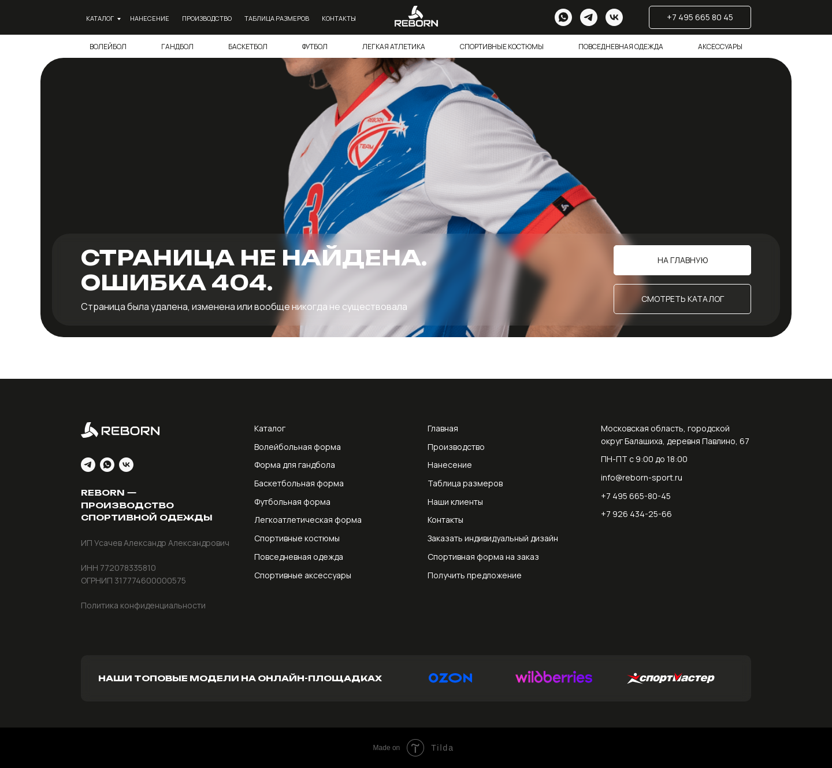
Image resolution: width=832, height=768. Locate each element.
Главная (443, 428)
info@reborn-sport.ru (641, 477)
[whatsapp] (563, 17)
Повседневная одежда (620, 46)
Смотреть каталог (682, 298)
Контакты (339, 18)
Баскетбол (248, 46)
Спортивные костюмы (502, 46)
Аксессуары (720, 46)
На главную (683, 259)
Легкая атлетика (393, 46)
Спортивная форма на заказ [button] (483, 556)
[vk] (614, 17)
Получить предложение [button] (475, 575)
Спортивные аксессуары (302, 575)
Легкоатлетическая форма (308, 519)
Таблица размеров (276, 18)
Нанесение (149, 18)
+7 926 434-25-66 (636, 513)
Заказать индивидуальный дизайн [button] (493, 538)
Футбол (315, 46)
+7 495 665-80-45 (636, 495)
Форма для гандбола (294, 464)
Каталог (100, 18)
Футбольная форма (292, 501)
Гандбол (177, 46)
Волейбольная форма (297, 446)
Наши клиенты (455, 501)
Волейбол (108, 46)
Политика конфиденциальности (143, 605)
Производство (207, 18)
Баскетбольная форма (299, 483)
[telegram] (588, 17)
